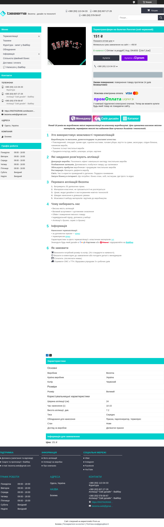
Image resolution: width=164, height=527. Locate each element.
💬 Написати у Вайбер (14, 67)
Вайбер (129, 242)
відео (77, 233)
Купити (106, 58)
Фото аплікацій (50, 458)
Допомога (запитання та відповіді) (17, 458)
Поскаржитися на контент (74, 524)
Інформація (9, 54)
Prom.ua (96, 521)
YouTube (89, 469)
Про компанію (49, 466)
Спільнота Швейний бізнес (16, 58)
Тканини (7, 40)
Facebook (89, 466)
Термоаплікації (10, 36)
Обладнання (9, 49)
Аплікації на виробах (52, 462)
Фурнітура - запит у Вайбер (16, 45)
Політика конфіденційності (97, 524)
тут (112, 239)
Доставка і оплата (12, 63)
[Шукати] (161, 17)
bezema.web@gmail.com (15, 114)
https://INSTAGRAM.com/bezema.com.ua (20, 111)
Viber (87, 458)
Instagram (89, 462)
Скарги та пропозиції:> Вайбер (16, 462)
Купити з (134, 58)
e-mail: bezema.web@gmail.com (16, 466)
